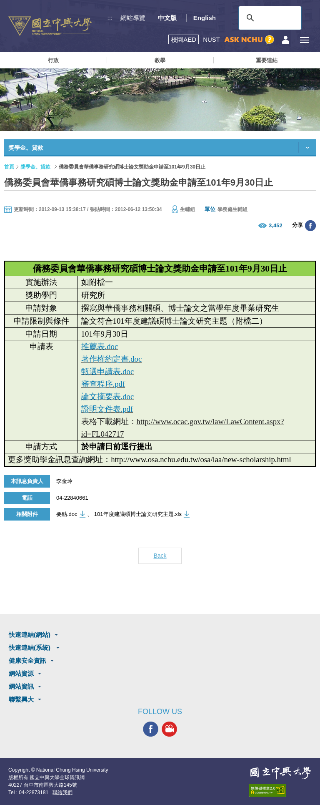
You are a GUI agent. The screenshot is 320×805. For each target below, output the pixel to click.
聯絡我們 (62, 792)
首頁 (9, 167)
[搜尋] (268, 18)
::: (110, 17)
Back (159, 555)
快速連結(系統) (30, 647)
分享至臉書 (310, 225)
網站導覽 (132, 17)
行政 (53, 60)
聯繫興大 (21, 699)
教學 (160, 60)
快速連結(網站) (29, 634)
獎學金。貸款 (35, 167)
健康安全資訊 (27, 660)
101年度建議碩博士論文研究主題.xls (138, 514)
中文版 (167, 17)
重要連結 (267, 60)
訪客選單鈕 (285, 40)
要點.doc (67, 514)
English (204, 17)
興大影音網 (169, 729)
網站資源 (21, 673)
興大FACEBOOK (150, 729)
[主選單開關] (304, 40)
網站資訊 (21, 686)
